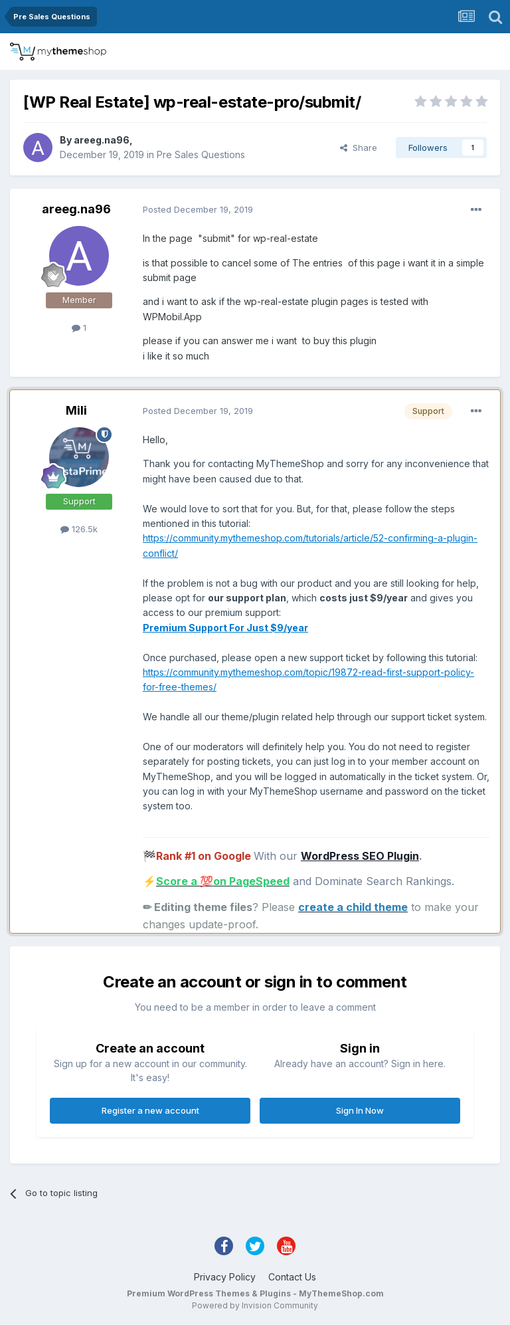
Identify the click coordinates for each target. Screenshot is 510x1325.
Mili (76, 410)
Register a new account (150, 1110)
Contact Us (292, 1276)
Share (358, 147)
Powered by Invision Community (255, 1305)
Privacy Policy (225, 1276)
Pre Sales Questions (201, 154)
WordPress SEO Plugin (360, 856)
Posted (198, 209)
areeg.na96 (101, 140)
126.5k (79, 529)
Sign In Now (360, 1110)
